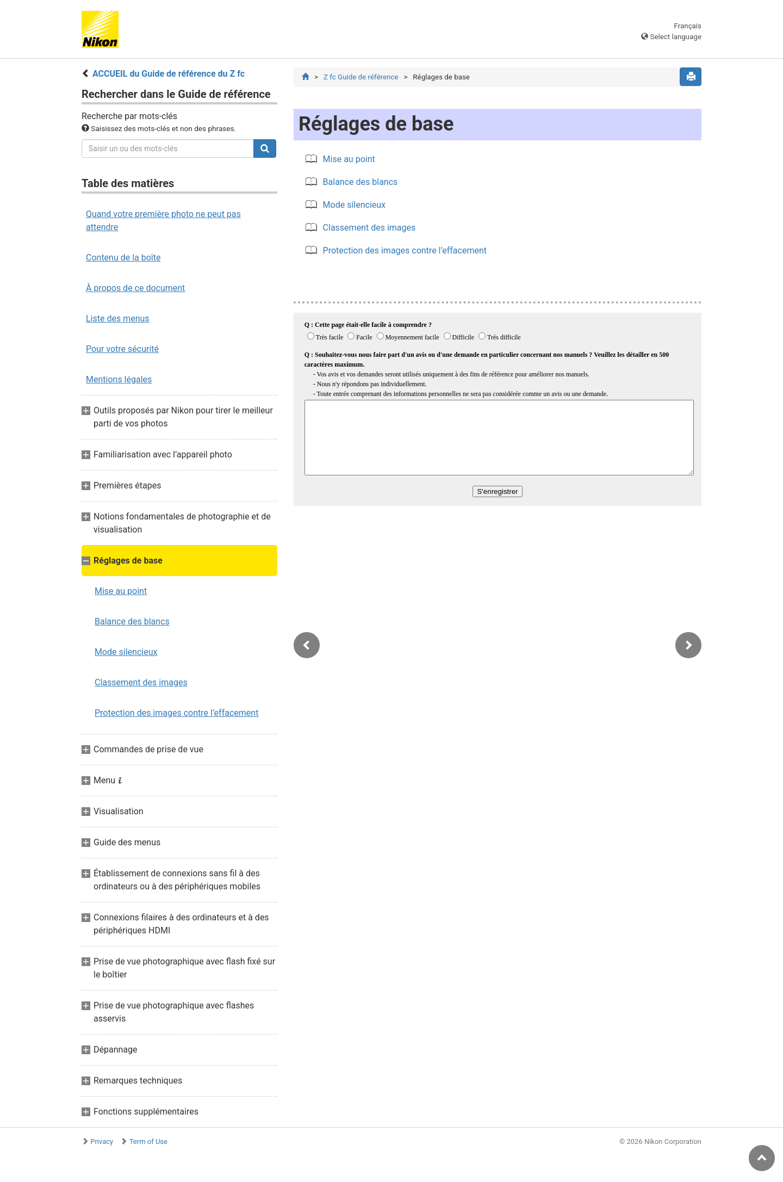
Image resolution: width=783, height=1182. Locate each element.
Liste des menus (118, 318)
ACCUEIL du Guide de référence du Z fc (168, 74)
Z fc (361, 77)
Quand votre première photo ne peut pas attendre (163, 220)
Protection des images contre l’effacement (176, 713)
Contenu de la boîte (123, 257)
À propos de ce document (135, 288)
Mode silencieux (126, 652)
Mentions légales (119, 379)
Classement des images (141, 682)
